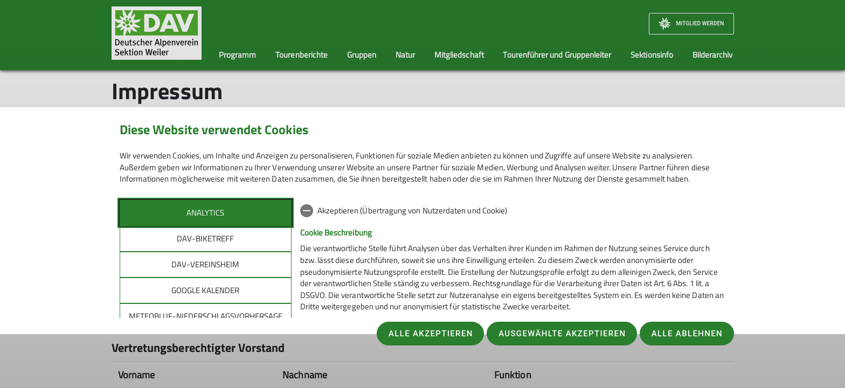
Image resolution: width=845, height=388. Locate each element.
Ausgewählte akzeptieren (562, 333)
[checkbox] (513, 210)
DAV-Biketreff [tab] (205, 238)
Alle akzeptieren (431, 333)
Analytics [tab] (205, 212)
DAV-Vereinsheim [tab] (205, 264)
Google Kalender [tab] (205, 290)
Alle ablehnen (687, 333)
